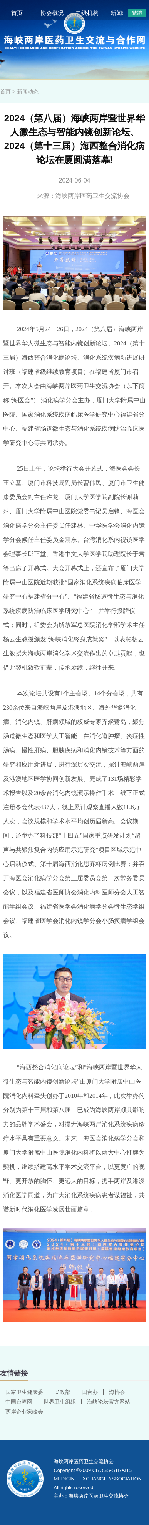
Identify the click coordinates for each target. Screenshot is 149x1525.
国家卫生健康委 (24, 1392)
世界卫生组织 (60, 1401)
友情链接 (14, 1373)
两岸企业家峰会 (24, 1411)
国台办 (90, 1392)
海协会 (117, 1392)
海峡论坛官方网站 (108, 1401)
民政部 (62, 1392)
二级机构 (87, 13)
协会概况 (52, 13)
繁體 (137, 13)
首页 (17, 13)
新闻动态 (122, 13)
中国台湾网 (18, 1401)
